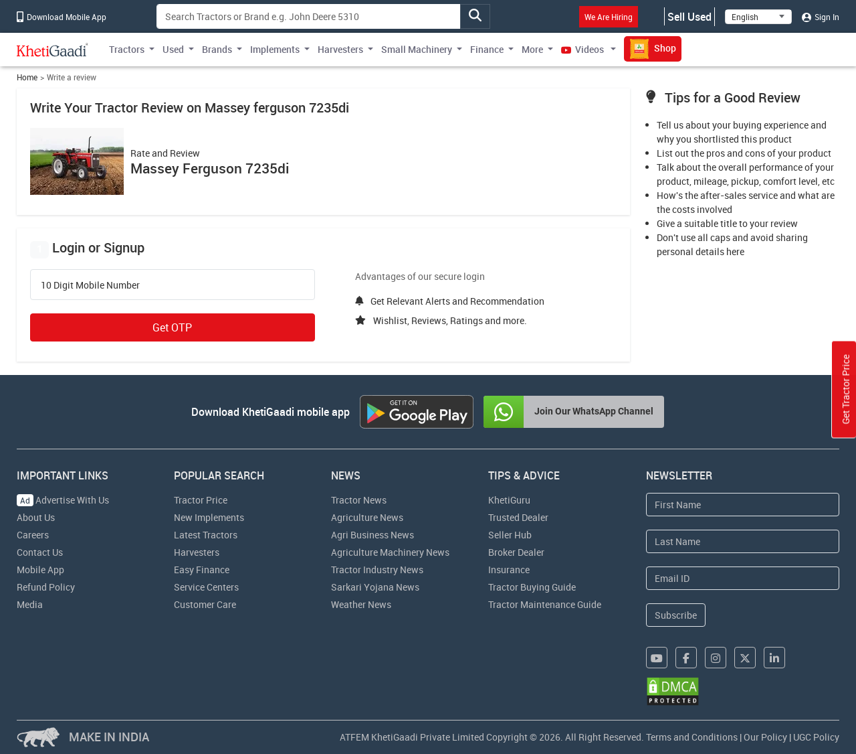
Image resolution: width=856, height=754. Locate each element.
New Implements (209, 517)
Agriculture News (367, 517)
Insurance (509, 569)
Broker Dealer (516, 552)
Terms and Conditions (692, 737)
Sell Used (689, 16)
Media (30, 604)
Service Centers (206, 587)
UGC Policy (816, 737)
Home (27, 77)
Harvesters (196, 552)
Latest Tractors (205, 534)
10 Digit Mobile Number (90, 285)
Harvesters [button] (340, 49)
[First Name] (743, 504)
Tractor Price (200, 500)
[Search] (308, 16)
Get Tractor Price (845, 390)
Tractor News (359, 500)
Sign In (820, 16)
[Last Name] (743, 541)
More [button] (532, 49)
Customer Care (205, 604)
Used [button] (173, 49)
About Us (36, 517)
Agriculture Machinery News (390, 552)
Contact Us (40, 552)
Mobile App (40, 569)
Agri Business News (372, 534)
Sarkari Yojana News (375, 587)
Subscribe (676, 615)
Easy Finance (201, 569)
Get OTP (172, 327)
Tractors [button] (126, 49)
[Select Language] (758, 16)
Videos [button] (583, 49)
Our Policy (765, 737)
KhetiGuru (509, 500)
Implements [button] (275, 49)
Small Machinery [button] (416, 49)
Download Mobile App (61, 16)
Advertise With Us (63, 500)
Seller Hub (510, 534)
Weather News (361, 604)
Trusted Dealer (518, 517)
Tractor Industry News (377, 569)
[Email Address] (743, 578)
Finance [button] (487, 49)
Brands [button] (217, 49)
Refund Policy (46, 587)
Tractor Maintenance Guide (544, 604)
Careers (33, 534)
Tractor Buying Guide (532, 587)
